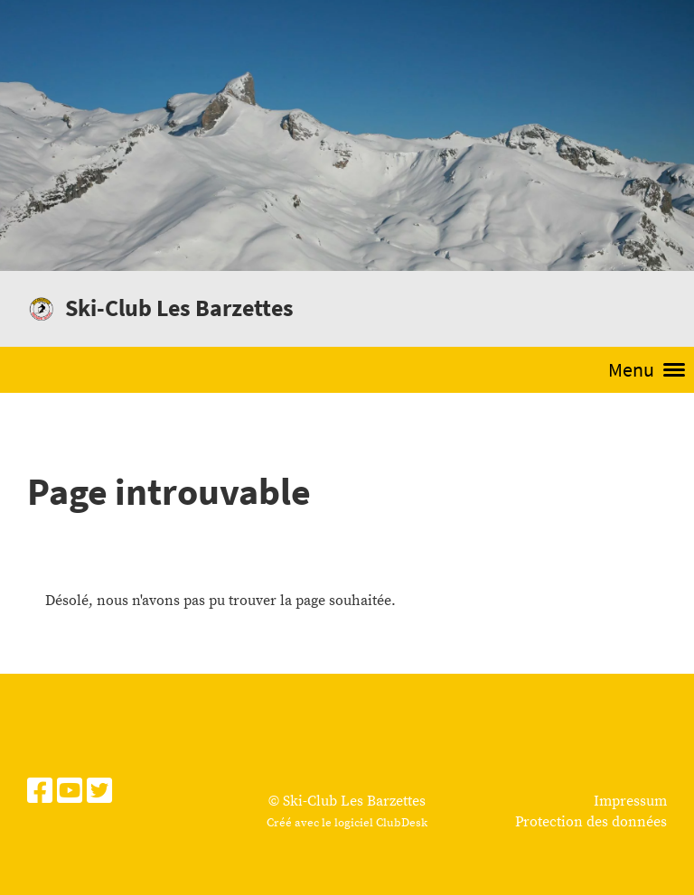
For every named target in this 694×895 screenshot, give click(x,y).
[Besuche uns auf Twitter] (99, 793)
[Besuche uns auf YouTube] (69, 793)
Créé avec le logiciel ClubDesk (347, 823)
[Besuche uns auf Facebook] (39, 793)
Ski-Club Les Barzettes (179, 307)
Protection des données (591, 822)
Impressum (630, 801)
